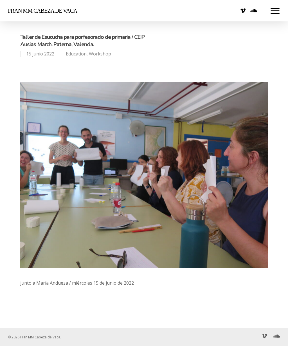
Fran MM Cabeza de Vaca (42, 11)
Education (76, 54)
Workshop (100, 54)
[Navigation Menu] (275, 11)
